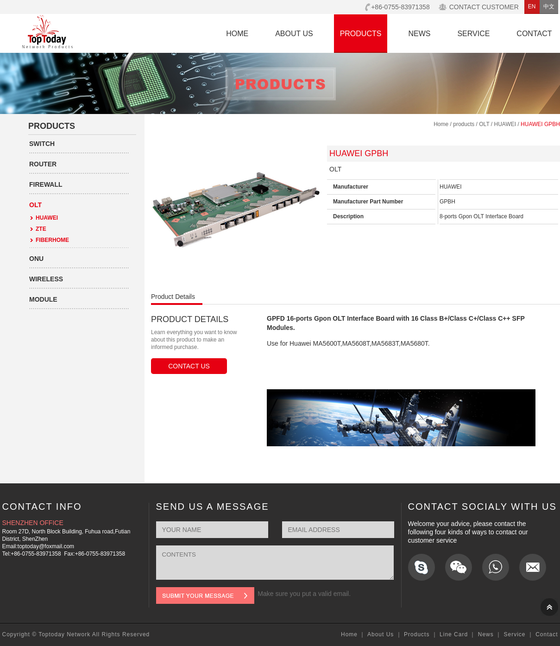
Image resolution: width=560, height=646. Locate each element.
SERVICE (473, 34)
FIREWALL (46, 184)
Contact (546, 634)
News (486, 634)
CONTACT (534, 34)
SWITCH (42, 143)
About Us (380, 634)
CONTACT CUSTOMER (484, 7)
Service (514, 634)
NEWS (419, 34)
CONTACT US (189, 366)
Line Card (454, 634)
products (463, 124)
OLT (35, 205)
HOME (237, 34)
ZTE (41, 229)
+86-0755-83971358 (400, 7)
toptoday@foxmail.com (46, 546)
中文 (548, 6)
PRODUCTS (361, 34)
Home (441, 124)
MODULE (43, 299)
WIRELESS (46, 279)
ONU (36, 258)
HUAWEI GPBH (540, 124)
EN (532, 6)
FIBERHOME (52, 240)
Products (416, 634)
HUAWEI (47, 218)
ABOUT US (294, 34)
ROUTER (43, 164)
